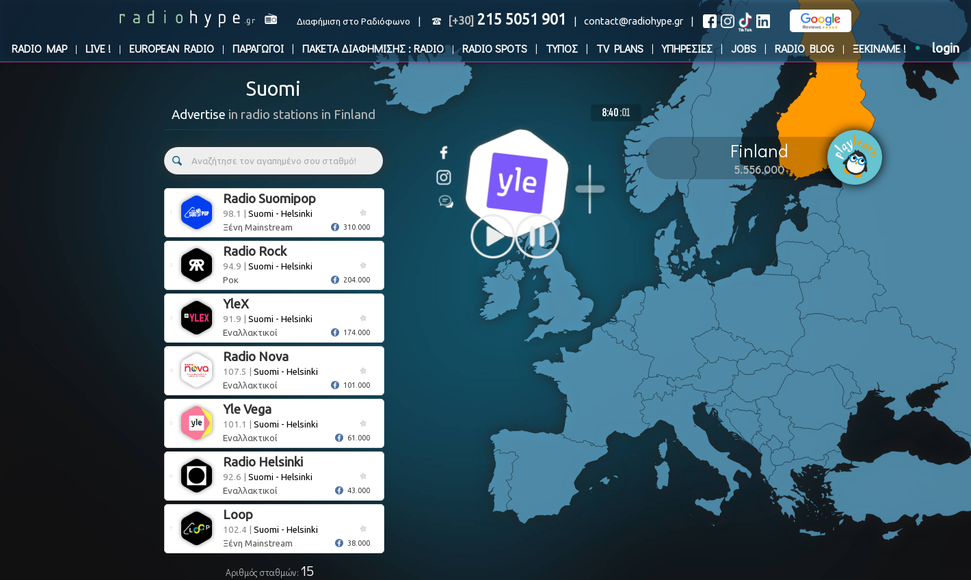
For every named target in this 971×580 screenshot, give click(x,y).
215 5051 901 (507, 19)
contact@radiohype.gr (633, 21)
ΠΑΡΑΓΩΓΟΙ (258, 48)
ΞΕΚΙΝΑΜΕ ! (879, 48)
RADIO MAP (39, 48)
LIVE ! (98, 48)
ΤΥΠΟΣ (562, 48)
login (945, 48)
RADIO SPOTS (494, 48)
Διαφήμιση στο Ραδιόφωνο (353, 21)
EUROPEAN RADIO (171, 48)
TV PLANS (619, 48)
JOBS (743, 48)
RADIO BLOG (804, 48)
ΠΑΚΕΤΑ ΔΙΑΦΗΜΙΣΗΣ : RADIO (373, 48)
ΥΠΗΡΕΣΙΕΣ (687, 48)
